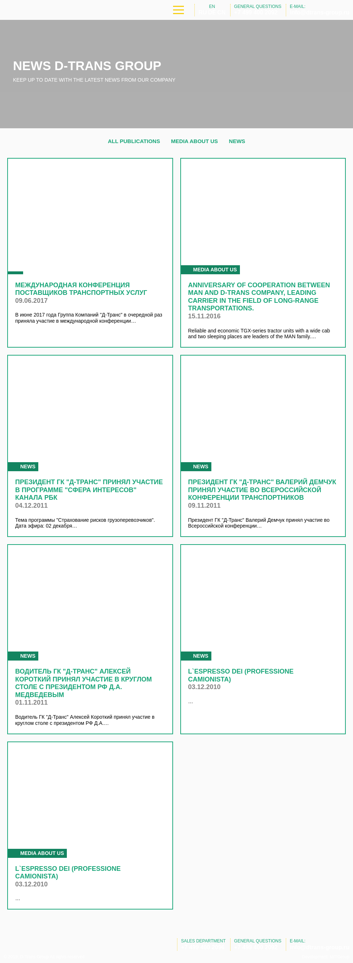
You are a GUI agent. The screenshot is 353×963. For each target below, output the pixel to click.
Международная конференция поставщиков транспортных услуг (81, 289)
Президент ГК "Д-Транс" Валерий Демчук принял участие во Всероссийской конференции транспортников (262, 489)
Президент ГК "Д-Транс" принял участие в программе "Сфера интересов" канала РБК (89, 489)
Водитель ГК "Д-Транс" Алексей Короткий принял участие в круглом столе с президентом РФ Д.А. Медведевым (83, 683)
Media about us (194, 141)
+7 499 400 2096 (203, 947)
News (237, 141)
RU (202, 12)
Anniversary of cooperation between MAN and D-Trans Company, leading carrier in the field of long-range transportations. (259, 296)
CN (221, 12)
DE (212, 12)
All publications (134, 141)
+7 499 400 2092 (256, 12)
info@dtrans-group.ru (319, 12)
